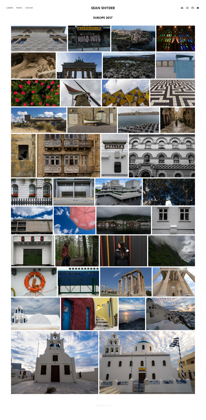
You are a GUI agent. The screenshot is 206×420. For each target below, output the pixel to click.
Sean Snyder (103, 8)
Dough (29, 8)
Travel (19, 8)
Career (9, 8)
